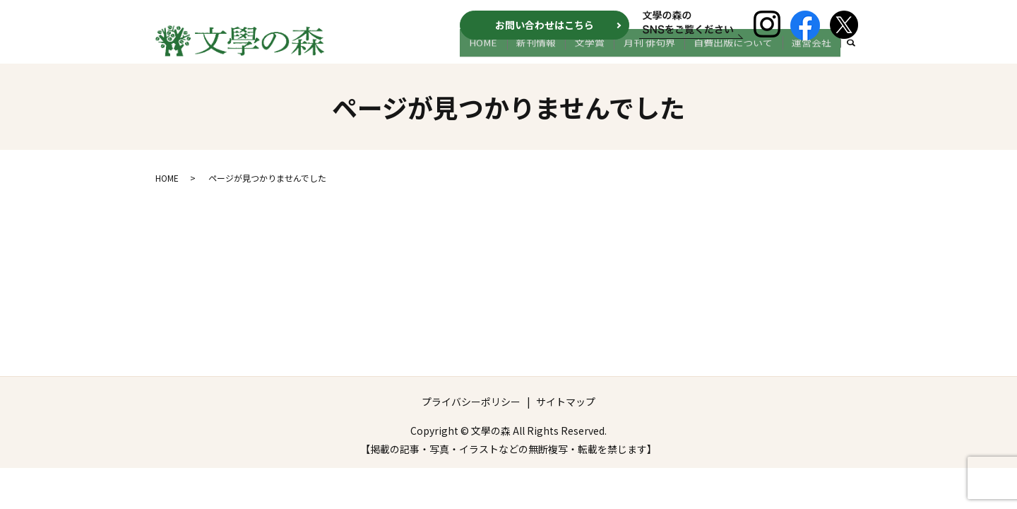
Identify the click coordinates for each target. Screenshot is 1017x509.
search (851, 55)
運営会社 (815, 54)
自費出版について (743, 54)
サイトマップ (565, 404)
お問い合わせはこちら (544, 25)
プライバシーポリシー (471, 404)
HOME (522, 54)
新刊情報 (567, 54)
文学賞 (614, 54)
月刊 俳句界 (666, 54)
